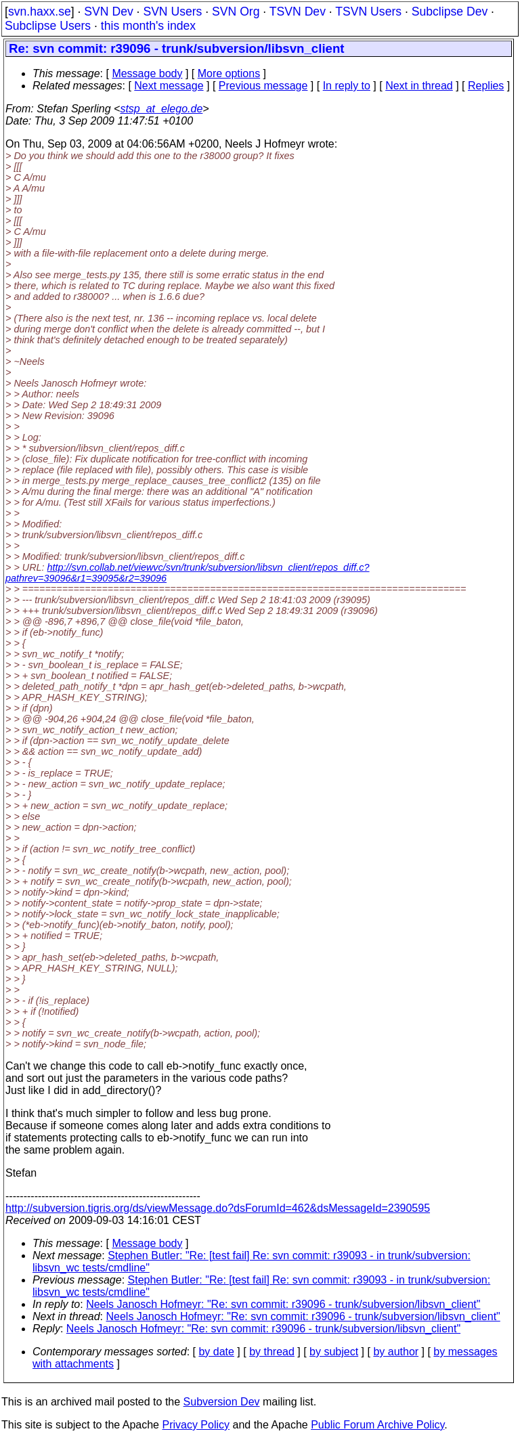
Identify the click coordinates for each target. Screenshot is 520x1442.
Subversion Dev (221, 1401)
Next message (168, 85)
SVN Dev (108, 11)
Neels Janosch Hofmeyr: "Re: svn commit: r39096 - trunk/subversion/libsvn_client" (283, 1304)
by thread (272, 1351)
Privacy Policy (196, 1424)
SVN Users (172, 11)
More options (229, 73)
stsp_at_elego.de (161, 108)
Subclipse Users (48, 25)
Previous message (263, 85)
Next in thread (419, 85)
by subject (333, 1351)
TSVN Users (368, 11)
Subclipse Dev (450, 11)
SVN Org (235, 11)
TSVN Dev (297, 11)
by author (395, 1351)
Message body (147, 73)
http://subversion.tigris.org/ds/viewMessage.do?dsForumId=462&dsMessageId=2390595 (217, 1208)
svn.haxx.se (39, 11)
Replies (486, 85)
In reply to (346, 85)
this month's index (148, 25)
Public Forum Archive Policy (377, 1424)
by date (216, 1351)
